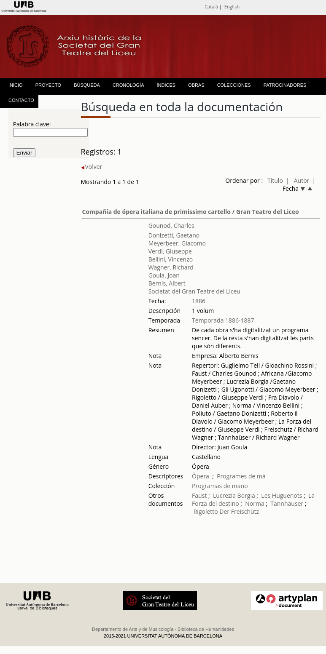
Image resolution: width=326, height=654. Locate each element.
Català (211, 6)
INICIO (15, 85)
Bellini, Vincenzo (170, 259)
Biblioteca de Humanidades (206, 629)
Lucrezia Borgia (234, 495)
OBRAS (196, 85)
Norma (254, 503)
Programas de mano (220, 486)
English (232, 6)
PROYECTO (48, 85)
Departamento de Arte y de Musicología (132, 629)
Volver (91, 167)
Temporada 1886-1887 (223, 320)
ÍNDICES (165, 85)
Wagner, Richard (171, 267)
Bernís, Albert (167, 283)
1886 (198, 301)
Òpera (200, 476)
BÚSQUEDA (87, 85)
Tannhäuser (286, 503)
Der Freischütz (239, 511)
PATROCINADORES (285, 85)
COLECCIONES (234, 85)
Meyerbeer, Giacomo (177, 243)
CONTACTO (21, 100)
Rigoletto (206, 511)
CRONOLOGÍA (128, 85)
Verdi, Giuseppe (170, 251)
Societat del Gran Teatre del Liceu (194, 291)
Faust (199, 495)
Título (275, 180)
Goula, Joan (164, 275)
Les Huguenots (281, 495)
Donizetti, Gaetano (174, 235)
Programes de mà (241, 476)
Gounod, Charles (171, 226)
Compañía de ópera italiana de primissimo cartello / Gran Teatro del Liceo (190, 212)
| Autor (297, 180)
